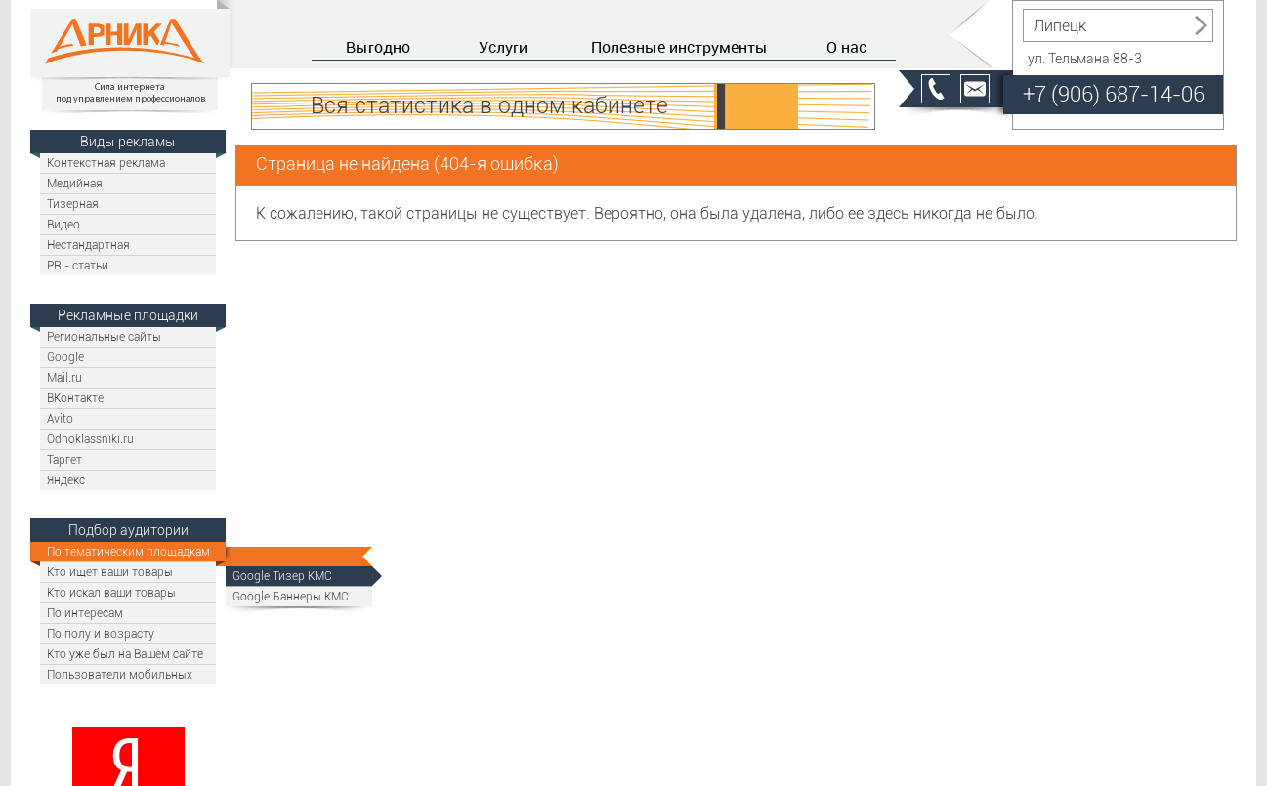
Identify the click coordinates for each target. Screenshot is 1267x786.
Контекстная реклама (106, 162)
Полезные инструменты (679, 47)
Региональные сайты (104, 336)
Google (65, 357)
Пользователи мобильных (119, 674)
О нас (846, 47)
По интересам (85, 612)
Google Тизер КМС (282, 575)
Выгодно (378, 47)
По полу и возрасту (100, 633)
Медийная (75, 183)
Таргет (64, 459)
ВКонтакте (75, 398)
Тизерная (73, 203)
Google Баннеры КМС (290, 596)
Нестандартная (88, 244)
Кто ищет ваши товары (110, 571)
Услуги (503, 47)
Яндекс (66, 480)
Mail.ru (64, 377)
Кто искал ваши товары (111, 592)
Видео (63, 224)
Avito (60, 418)
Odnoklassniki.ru (90, 439)
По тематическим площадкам (128, 551)
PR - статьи (77, 265)
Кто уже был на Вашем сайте (125, 653)
